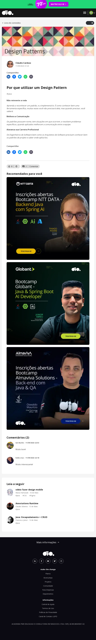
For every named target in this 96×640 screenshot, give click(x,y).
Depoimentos (48, 594)
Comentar (33, 166)
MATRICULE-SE (58, 4)
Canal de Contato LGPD (48, 616)
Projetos (48, 582)
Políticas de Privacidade (48, 612)
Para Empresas (48, 590)
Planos (48, 573)
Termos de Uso (48, 608)
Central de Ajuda (48, 604)
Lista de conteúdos (11, 23)
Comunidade (48, 586)
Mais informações (48, 542)
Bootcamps (48, 578)
